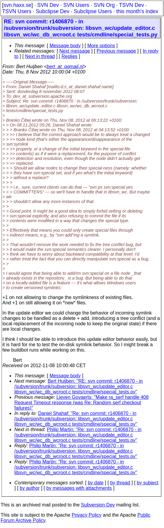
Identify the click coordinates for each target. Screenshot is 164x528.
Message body (65, 45)
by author (30, 488)
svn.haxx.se (17, 5)
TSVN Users (16, 11)
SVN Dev (48, 5)
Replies (69, 56)
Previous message (116, 51)
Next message (74, 51)
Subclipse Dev (52, 11)
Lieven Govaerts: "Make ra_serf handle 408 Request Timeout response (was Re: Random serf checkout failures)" (81, 403)
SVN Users (76, 5)
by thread (120, 482)
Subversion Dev (98, 504)
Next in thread (40, 56)
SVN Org (104, 5)
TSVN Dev (131, 5)
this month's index (137, 11)
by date (95, 482)
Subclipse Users (93, 11)
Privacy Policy (86, 515)
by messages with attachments (79, 488)
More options (101, 45)
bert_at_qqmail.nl (65, 66)
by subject (147, 482)
